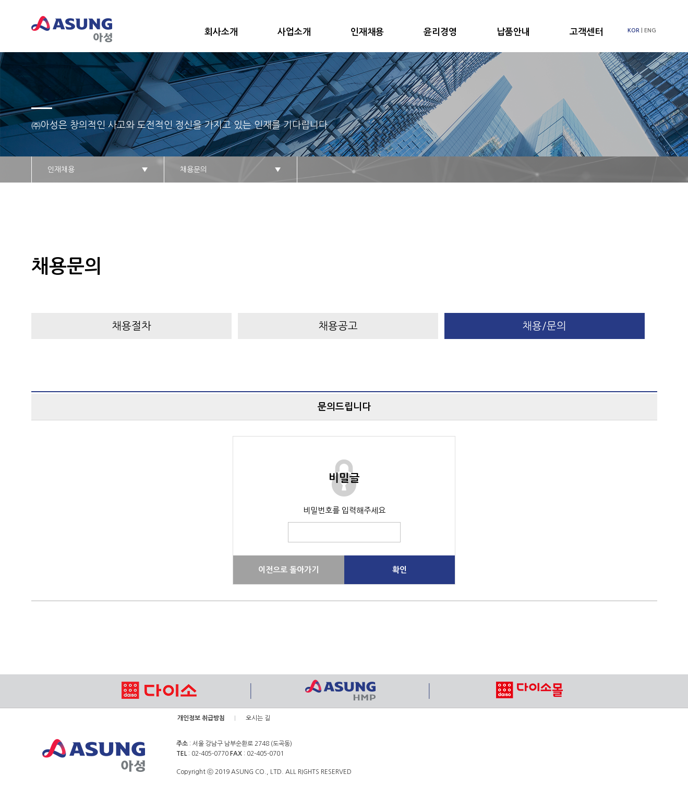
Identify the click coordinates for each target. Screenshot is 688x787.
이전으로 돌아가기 (288, 570)
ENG (650, 30)
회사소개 (221, 32)
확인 (399, 570)
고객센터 (586, 32)
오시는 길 (258, 718)
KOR (633, 30)
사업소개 (294, 32)
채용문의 (230, 169)
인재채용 (367, 32)
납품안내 (513, 32)
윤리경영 (440, 32)
